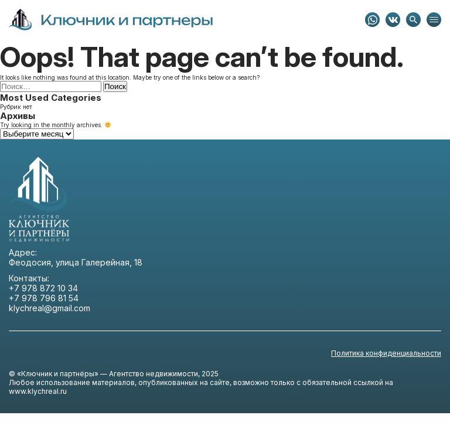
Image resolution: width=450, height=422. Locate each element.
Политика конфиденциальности (386, 353)
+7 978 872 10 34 (43, 288)
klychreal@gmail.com (49, 308)
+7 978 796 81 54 (44, 298)
